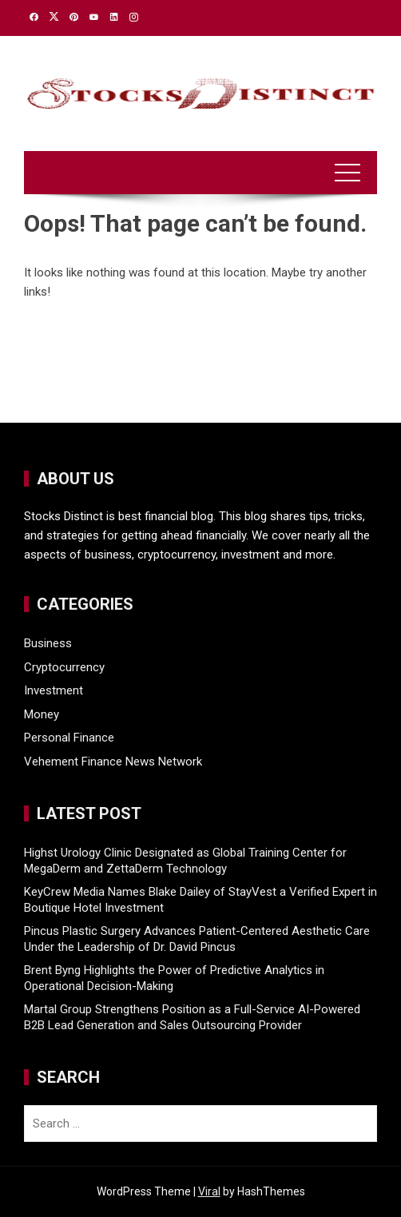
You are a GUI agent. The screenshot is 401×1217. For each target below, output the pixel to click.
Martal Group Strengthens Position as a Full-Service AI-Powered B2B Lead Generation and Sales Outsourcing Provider (192, 1017)
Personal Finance (69, 737)
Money (41, 714)
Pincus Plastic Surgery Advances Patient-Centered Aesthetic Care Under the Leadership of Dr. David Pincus (197, 939)
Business (48, 643)
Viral (209, 1191)
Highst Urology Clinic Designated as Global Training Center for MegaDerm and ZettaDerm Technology (185, 860)
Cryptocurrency (64, 667)
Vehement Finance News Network (113, 761)
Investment (53, 690)
